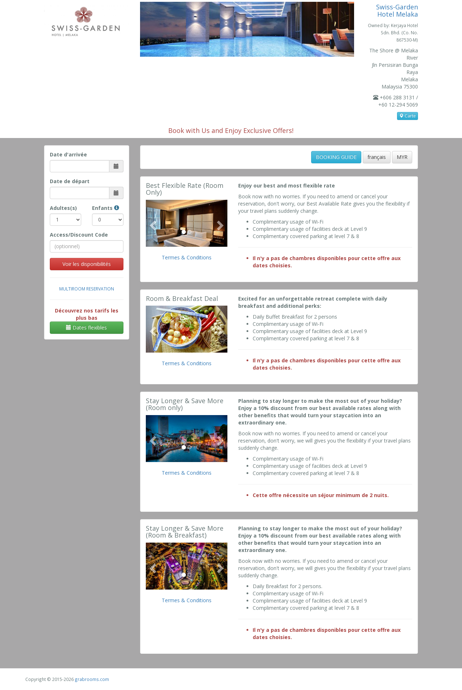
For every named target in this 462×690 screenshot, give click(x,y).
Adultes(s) (63, 207)
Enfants (105, 207)
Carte (407, 116)
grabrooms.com (92, 679)
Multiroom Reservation (86, 289)
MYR (402, 157)
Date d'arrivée (68, 154)
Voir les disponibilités (86, 263)
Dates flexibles (86, 327)
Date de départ (70, 181)
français (376, 157)
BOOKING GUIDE (336, 157)
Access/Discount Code (79, 234)
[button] (152, 223)
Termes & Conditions (187, 257)
